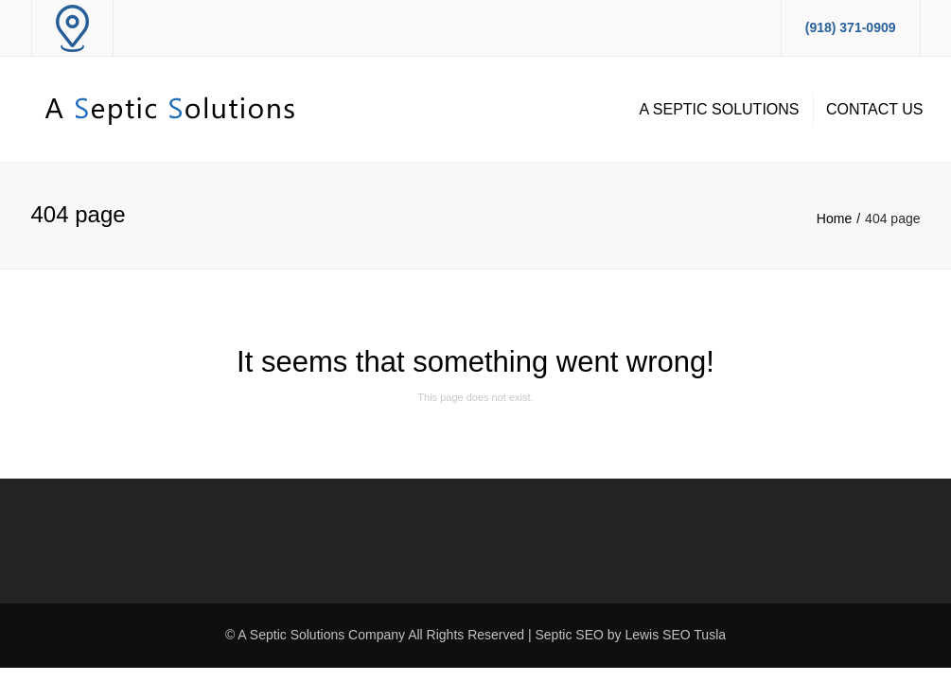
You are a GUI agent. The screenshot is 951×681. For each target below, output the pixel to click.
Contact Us (875, 109)
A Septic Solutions (720, 109)
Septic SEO (570, 634)
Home (834, 218)
